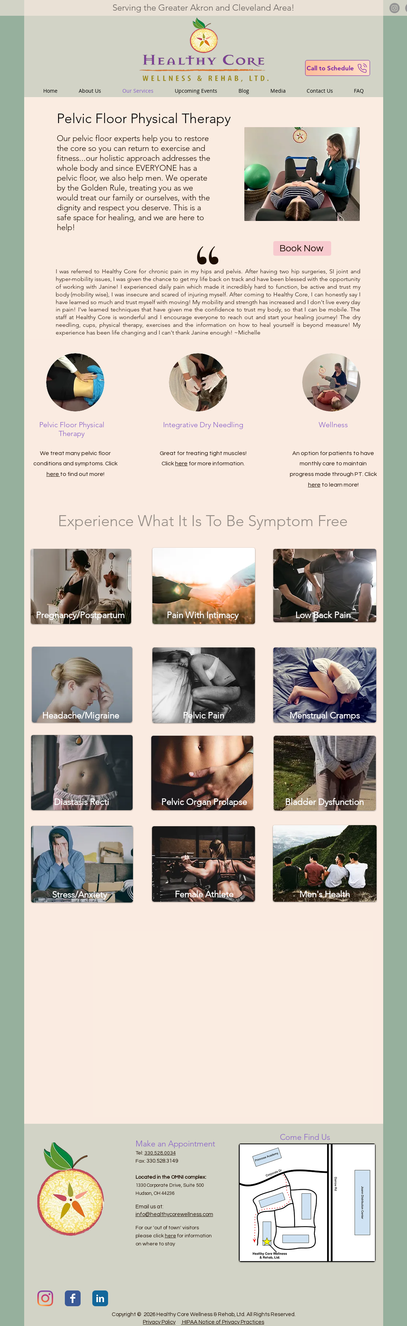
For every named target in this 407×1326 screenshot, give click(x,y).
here (53, 474)
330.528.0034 (160, 1153)
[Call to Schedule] (337, 68)
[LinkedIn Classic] (100, 1298)
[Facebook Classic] (73, 1298)
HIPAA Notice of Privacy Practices (222, 1322)
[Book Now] (302, 248)
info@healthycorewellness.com (174, 1214)
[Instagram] (394, 8)
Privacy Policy (159, 1322)
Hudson (144, 1193)
